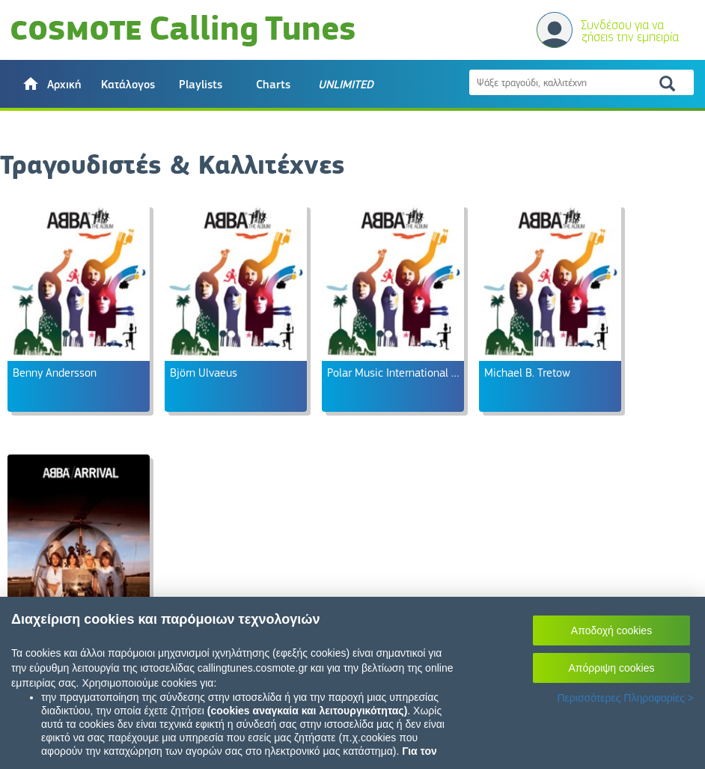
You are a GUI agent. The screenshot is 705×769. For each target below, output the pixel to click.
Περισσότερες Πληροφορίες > (625, 698)
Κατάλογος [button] (128, 84)
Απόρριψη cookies (612, 668)
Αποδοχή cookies (611, 630)
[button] (51, 84)
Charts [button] (273, 84)
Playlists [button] (200, 84)
